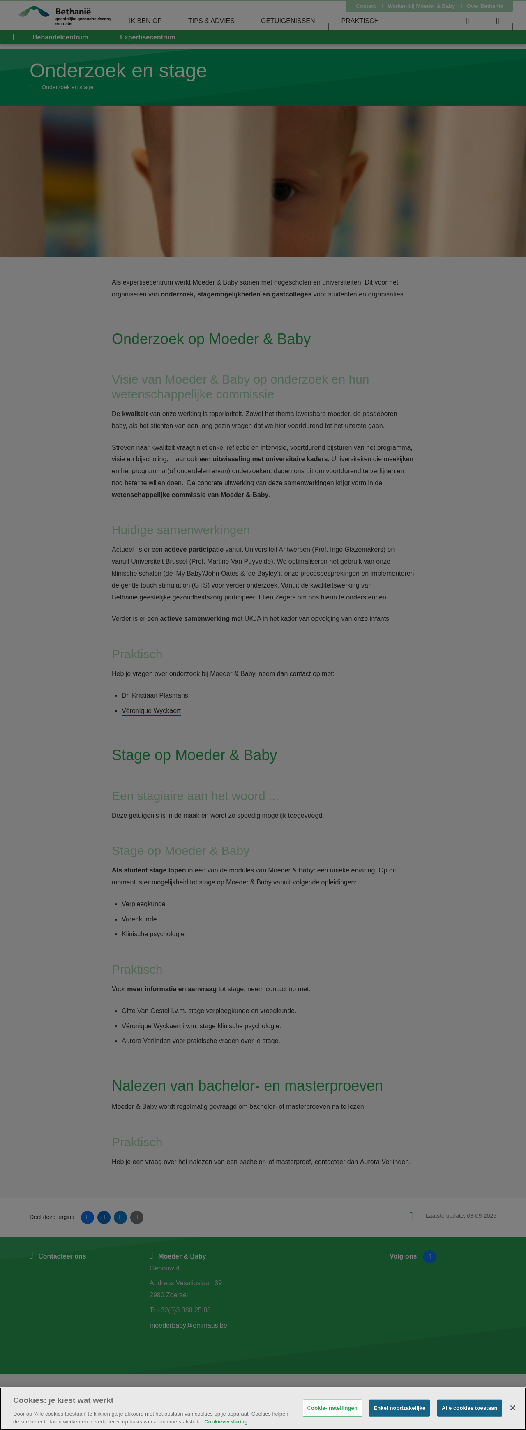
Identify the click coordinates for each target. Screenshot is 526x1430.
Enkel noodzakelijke (399, 1408)
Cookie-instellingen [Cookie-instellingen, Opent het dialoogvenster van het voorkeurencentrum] (332, 1408)
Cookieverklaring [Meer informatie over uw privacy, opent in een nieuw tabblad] (226, 1421)
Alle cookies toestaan (470, 1408)
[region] (263, 1408)
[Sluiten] (513, 1408)
